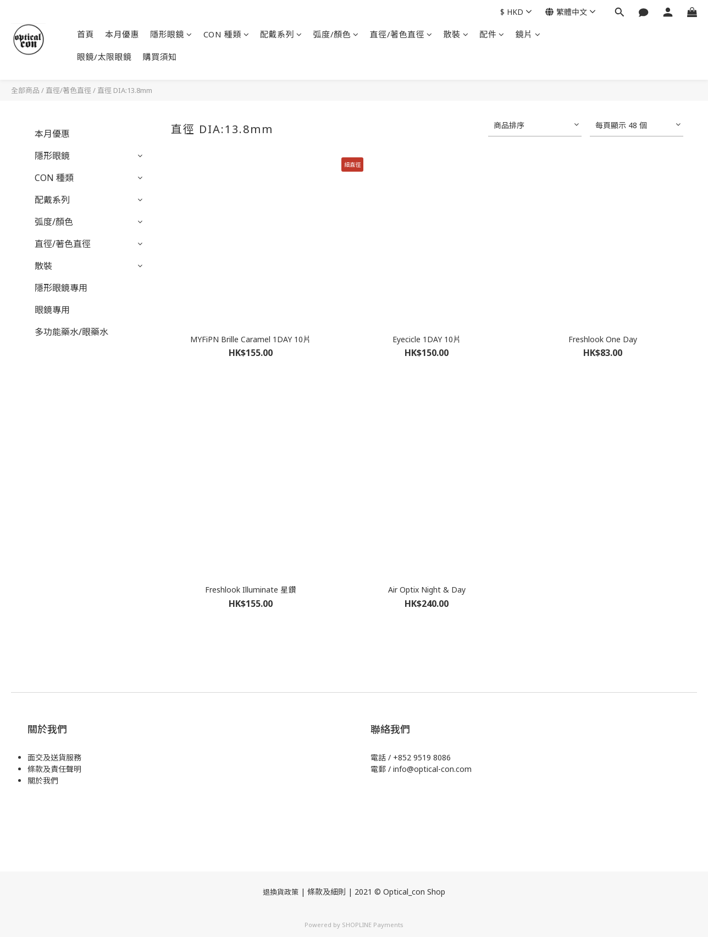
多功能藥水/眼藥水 (71, 332)
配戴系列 (281, 34)
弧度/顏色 (336, 34)
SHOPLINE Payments (372, 924)
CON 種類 (226, 34)
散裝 (456, 34)
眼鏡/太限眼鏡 (104, 56)
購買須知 (160, 56)
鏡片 (528, 34)
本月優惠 (122, 34)
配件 (492, 34)
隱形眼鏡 (171, 34)
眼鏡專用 (52, 310)
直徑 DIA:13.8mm (124, 90)
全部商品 (25, 90)
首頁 (85, 34)
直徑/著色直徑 (401, 34)
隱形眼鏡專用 (61, 288)
